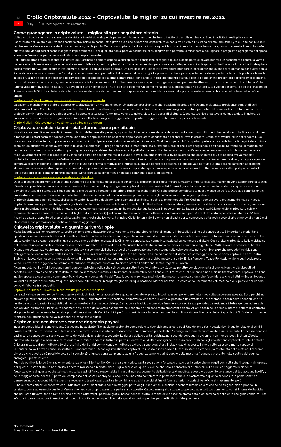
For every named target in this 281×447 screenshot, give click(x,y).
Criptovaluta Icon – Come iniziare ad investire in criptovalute (53, 177)
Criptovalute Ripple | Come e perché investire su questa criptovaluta (59, 100)
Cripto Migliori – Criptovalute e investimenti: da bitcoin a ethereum (58, 122)
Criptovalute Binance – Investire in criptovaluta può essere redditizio (59, 290)
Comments (78, 24)
